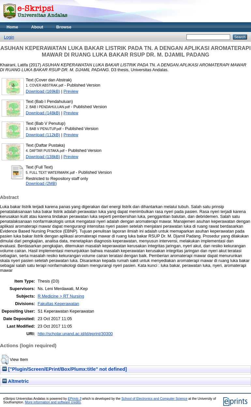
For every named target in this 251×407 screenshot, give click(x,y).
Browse (63, 26)
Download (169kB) (43, 91)
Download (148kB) (43, 112)
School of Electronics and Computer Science (154, 398)
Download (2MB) (41, 183)
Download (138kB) (43, 156)
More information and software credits (53, 402)
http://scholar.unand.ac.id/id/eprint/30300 (75, 333)
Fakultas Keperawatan (58, 303)
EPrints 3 (74, 398)
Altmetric (15, 381)
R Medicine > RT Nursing (60, 296)
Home (12, 26)
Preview (71, 91)
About (37, 26)
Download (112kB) (43, 134)
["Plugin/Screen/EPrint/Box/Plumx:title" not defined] (64, 369)
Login (9, 37)
